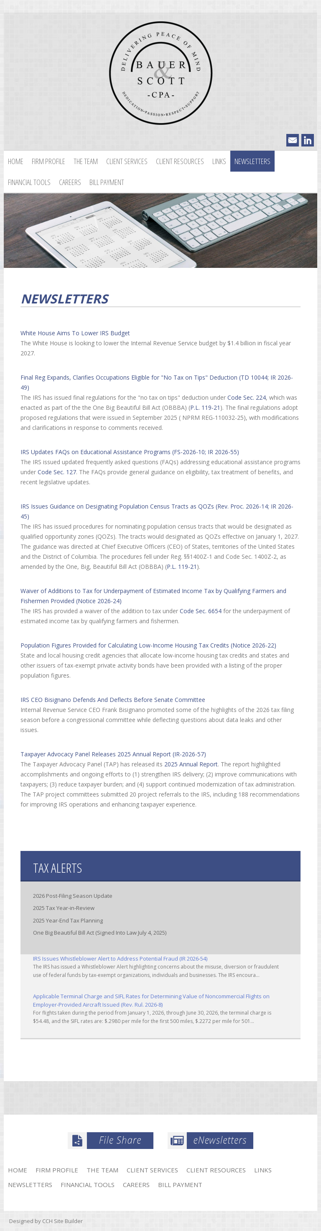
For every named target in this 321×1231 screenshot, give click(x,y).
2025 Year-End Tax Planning (68, 920)
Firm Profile (48, 161)
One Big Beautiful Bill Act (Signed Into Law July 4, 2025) (99, 932)
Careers (70, 182)
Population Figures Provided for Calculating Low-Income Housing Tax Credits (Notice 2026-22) (148, 645)
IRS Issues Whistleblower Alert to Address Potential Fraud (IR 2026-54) (120, 958)
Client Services (127, 161)
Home (15, 161)
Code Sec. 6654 (201, 611)
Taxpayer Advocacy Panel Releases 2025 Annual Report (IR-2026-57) (113, 754)
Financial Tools (29, 182)
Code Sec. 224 (246, 397)
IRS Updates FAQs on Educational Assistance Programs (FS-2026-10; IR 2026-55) (129, 452)
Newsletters (252, 161)
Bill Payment (106, 182)
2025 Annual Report (191, 764)
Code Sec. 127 (57, 472)
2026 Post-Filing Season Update (72, 895)
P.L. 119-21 (205, 407)
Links (219, 161)
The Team (86, 161)
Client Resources (180, 161)
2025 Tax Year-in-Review (63, 908)
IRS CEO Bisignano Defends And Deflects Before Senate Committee (112, 700)
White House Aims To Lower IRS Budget (75, 333)
